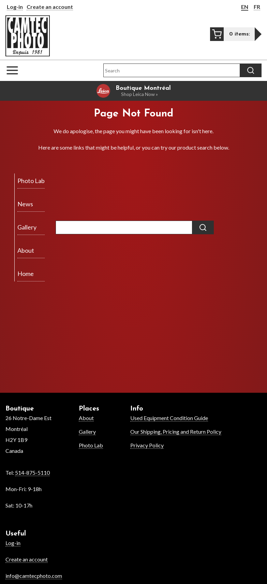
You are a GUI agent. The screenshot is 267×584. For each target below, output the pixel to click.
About (86, 418)
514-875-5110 (32, 472)
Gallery (87, 431)
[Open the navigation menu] (15, 70)
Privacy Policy (147, 445)
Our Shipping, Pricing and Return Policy (175, 431)
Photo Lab (91, 445)
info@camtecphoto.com (33, 575)
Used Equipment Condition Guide (169, 418)
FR (257, 6)
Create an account (50, 6)
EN (244, 6)
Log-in (15, 6)
